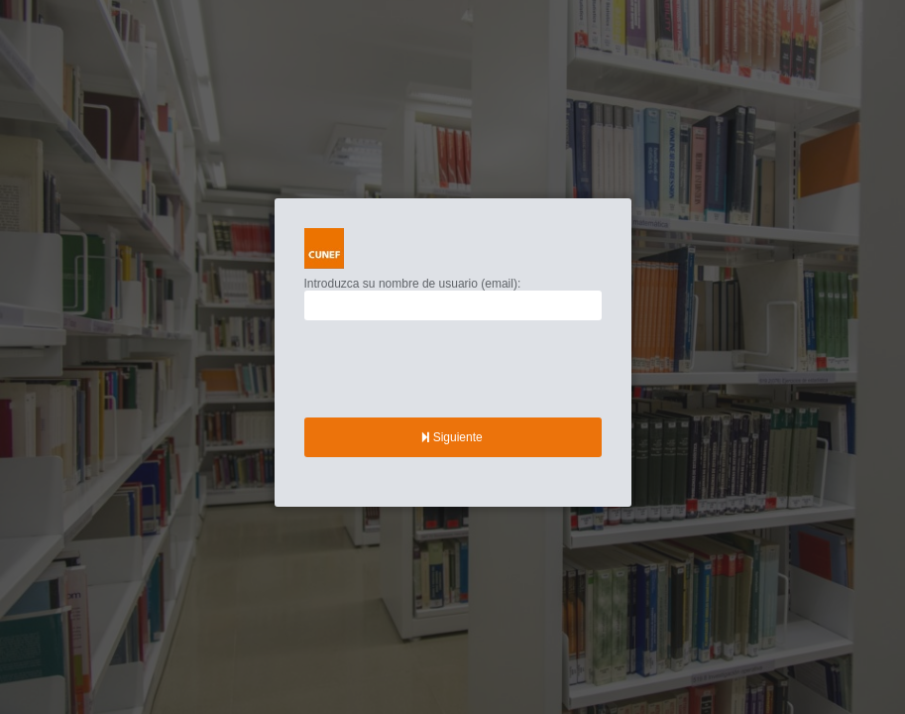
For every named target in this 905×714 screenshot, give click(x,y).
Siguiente (452, 437)
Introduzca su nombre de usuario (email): (412, 284)
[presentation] (455, 369)
